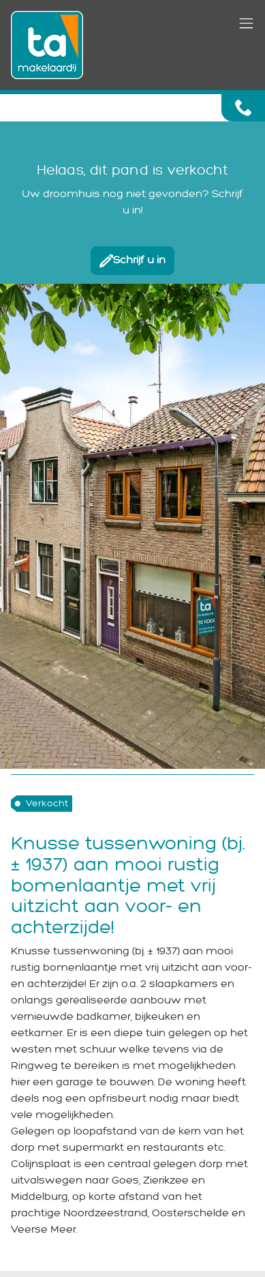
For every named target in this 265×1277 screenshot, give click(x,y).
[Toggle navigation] (246, 24)
